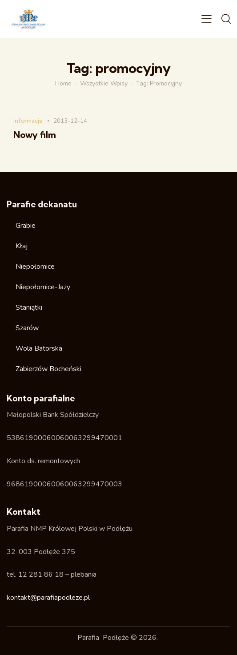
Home (63, 84)
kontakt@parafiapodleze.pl (48, 597)
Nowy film (34, 134)
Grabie (26, 225)
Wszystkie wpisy (104, 84)
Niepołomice (35, 266)
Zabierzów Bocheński (48, 369)
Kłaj (22, 246)
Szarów (27, 328)
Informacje (28, 120)
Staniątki (29, 307)
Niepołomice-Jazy (43, 287)
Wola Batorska (39, 348)
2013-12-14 (70, 121)
